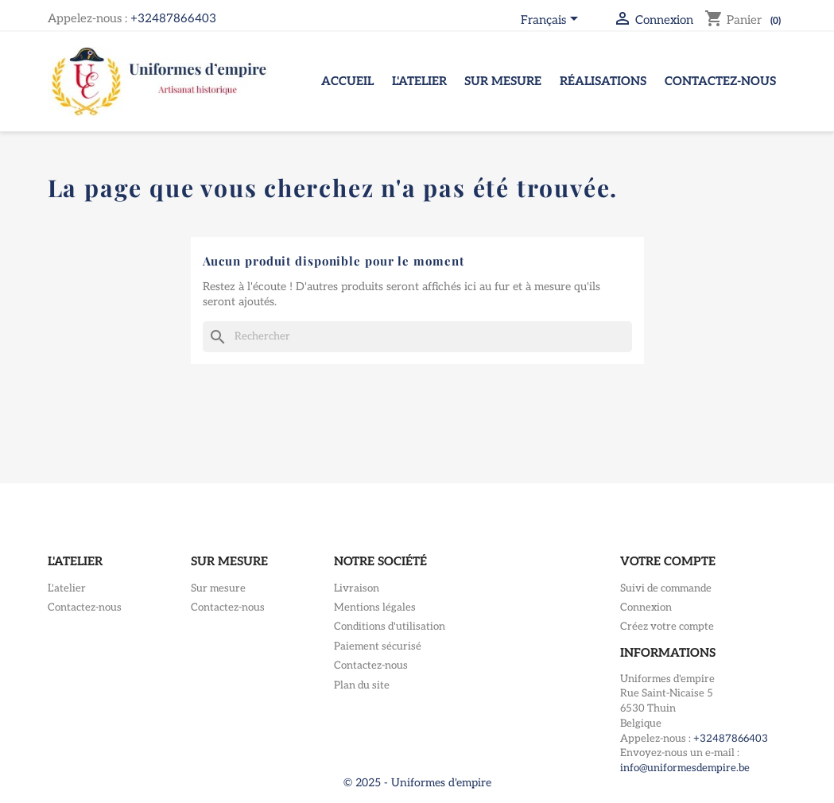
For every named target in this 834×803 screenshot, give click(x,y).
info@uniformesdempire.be (685, 768)
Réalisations (603, 81)
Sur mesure (502, 81)
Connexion (646, 607)
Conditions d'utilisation (389, 626)
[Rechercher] (417, 336)
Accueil (347, 81)
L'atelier (419, 81)
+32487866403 (173, 18)
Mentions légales (375, 607)
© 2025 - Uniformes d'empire (417, 782)
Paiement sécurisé (377, 646)
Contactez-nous (720, 81)
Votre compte (668, 561)
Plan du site (362, 685)
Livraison (356, 588)
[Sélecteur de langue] (552, 20)
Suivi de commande (666, 588)
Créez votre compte (667, 626)
